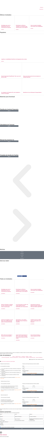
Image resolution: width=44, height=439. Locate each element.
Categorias (41, 7)
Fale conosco (3, 434)
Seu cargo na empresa (32, 416)
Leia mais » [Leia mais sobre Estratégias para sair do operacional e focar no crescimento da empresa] (2, 29)
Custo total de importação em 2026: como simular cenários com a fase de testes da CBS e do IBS (22, 336)
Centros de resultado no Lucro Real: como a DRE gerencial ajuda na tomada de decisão (7, 320)
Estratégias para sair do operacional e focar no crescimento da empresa (6, 26)
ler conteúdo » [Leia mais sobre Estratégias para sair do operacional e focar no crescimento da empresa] (3, 293)
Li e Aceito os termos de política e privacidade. (7, 427)
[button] (22, 181)
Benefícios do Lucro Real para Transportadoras (32, 92)
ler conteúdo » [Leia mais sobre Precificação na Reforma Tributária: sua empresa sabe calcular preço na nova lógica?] (18, 293)
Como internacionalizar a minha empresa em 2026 (35, 335)
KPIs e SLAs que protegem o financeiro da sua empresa (6, 335)
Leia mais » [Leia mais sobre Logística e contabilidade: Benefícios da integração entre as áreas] (2, 61)
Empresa (1, 416)
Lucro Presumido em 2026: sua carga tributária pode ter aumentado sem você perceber (22, 305)
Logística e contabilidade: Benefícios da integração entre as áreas (14, 59)
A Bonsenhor (41, 9)
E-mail (23, 368)
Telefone (30, 414)
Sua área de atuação (25, 370)
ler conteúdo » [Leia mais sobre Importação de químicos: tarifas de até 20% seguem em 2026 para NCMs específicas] (32, 308)
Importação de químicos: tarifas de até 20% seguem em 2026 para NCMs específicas (36, 305)
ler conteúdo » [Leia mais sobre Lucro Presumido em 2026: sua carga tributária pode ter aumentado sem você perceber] (18, 308)
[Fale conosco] (1, 432)
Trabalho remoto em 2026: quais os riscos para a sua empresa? (36, 320)
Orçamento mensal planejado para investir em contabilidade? (36, 419)
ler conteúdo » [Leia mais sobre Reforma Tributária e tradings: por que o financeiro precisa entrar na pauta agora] (3, 308)
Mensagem (1, 424)
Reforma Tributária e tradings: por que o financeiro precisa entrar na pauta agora (7, 305)
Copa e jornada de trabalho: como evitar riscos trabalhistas (37, 26)
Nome (23, 399)
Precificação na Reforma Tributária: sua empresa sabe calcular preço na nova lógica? (22, 26)
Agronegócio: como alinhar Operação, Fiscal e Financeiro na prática (21, 320)
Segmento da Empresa (18, 416)
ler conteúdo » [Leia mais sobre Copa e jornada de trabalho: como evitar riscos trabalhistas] (32, 292)
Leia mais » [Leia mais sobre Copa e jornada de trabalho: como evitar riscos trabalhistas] (32, 28)
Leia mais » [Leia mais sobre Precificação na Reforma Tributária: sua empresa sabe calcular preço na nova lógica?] (17, 29)
